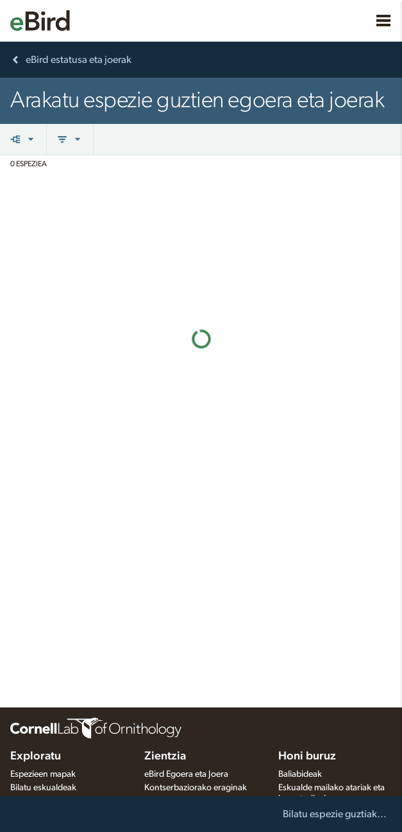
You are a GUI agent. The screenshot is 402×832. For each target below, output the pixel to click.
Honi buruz (307, 756)
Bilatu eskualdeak (43, 787)
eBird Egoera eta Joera (186, 774)
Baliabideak (300, 774)
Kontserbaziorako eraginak (195, 787)
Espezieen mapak (43, 774)
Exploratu (35, 756)
